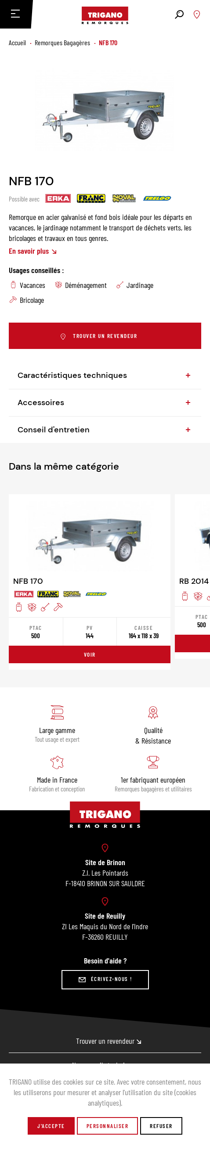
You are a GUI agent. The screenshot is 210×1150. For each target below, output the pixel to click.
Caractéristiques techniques (105, 375)
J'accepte (51, 1125)
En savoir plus (32, 250)
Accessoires (105, 402)
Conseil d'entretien (105, 429)
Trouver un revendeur (98, 336)
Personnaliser (108, 1125)
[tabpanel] (105, 111)
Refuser (161, 1125)
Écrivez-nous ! (105, 979)
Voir (90, 654)
